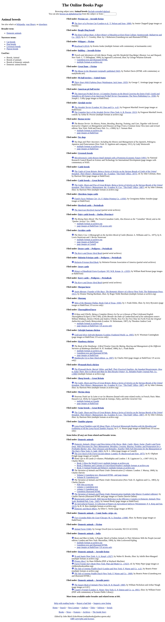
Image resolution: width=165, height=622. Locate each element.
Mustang (82, 298)
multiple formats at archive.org (89, 62)
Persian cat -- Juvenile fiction (91, 19)
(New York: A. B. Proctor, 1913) (105, 112)
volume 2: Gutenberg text (87, 489)
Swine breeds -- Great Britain (91, 408)
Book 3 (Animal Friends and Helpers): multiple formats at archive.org (106, 468)
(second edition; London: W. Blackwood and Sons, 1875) (109, 454)
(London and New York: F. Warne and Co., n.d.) (108, 569)
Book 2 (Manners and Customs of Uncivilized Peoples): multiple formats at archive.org (113, 465)
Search (63, 608)
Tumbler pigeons (85, 421)
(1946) (82, 529)
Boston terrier (84, 119)
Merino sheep (84, 392)
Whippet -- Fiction (86, 41)
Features (76, 612)
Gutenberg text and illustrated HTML (92, 60)
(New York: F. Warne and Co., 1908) (103, 573)
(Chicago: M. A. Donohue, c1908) (101, 518)
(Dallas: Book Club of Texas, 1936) (97, 303)
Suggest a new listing (102, 603)
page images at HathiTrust (87, 133)
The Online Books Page (82, 5)
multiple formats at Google (88, 401)
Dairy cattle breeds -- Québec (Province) (95, 214)
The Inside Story (99, 612)
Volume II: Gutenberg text (87, 477)
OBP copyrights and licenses (82, 619)
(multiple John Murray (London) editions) (116, 494)
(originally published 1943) (97, 71)
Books (61, 612)
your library (31, 24)
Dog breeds (11, 44)
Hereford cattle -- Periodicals (90, 205)
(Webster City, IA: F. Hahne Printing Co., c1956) (100, 199)
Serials (109, 608)
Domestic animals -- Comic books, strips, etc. (97, 513)
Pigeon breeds (12, 49)
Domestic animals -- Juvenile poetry (93, 580)
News (68, 612)
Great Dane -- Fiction (87, 66)
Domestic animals (14, 33)
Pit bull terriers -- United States (92, 78)
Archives (86, 612)
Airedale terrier (85, 103)
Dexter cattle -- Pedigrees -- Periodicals (95, 249)
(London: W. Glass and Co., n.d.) (96, 107)
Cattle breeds (84, 167)
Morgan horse (84, 287)
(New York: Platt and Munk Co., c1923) (101, 564)
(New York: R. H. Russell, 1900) (99, 585)
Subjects (100, 608)
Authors (84, 608)
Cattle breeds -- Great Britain (91, 180)
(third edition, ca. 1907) (94, 358)
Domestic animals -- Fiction (90, 524)
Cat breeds (11, 42)
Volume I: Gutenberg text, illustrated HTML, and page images (102, 475)
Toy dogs (82, 137)
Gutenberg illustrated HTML (89, 491)
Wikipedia (20, 24)
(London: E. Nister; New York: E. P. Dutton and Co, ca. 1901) (107, 590)
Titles (92, 608)
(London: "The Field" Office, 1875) (114, 172)
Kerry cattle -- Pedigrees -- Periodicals (95, 278)
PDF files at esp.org (85, 484)
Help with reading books (64, 603)
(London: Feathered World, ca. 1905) (104, 335)
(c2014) (81, 46)
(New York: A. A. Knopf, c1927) (93, 556)
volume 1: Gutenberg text (87, 487)
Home (55, 608)
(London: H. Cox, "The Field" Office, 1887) (117, 186)
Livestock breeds (14, 46)
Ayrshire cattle (84, 230)
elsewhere (43, 24)
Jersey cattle (83, 267)
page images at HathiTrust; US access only (94, 226)
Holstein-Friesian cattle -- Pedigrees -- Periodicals (99, 258)
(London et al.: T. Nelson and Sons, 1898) (102, 23)
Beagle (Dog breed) (86, 30)
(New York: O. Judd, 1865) (117, 447)
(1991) (110, 158)
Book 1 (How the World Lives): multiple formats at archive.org (103, 463)
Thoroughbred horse (87, 309)
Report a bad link (84, 603)
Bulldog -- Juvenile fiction (89, 50)
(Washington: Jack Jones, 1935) (101, 82)
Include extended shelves (99, 11)
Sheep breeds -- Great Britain (91, 378)
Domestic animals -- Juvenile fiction (93, 552)
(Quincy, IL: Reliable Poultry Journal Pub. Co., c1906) (117, 371)
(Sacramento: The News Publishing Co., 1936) (116, 95)
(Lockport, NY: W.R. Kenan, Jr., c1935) (102, 271)
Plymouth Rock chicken (88, 365)
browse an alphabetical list (71, 14)
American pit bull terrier (89, 89)
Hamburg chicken (86, 341)
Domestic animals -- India (89, 533)
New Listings (73, 608)
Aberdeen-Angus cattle (88, 194)
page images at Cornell (86, 244)
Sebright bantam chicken (89, 330)
